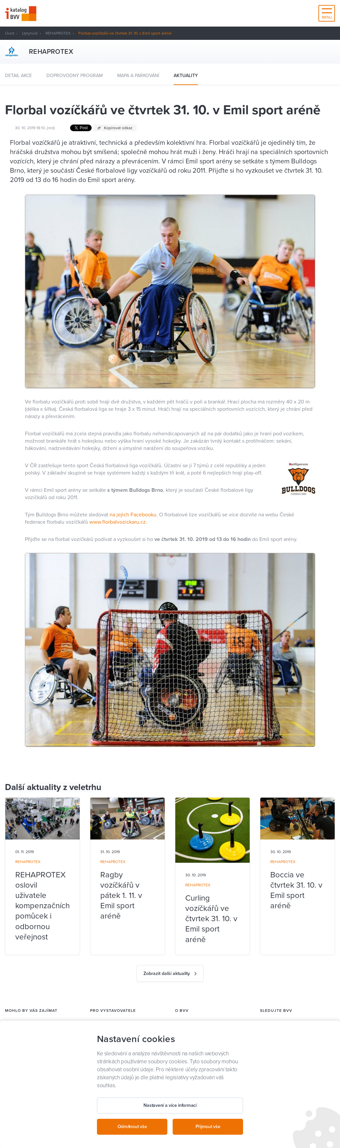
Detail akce (18, 75)
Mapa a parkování (138, 75)
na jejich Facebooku (133, 514)
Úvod (9, 33)
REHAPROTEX (58, 33)
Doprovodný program (74, 75)
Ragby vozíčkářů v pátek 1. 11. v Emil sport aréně (121, 895)
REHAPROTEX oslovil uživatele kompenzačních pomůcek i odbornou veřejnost (42, 906)
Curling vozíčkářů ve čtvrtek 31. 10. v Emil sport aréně (211, 918)
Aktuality (186, 75)
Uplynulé (30, 33)
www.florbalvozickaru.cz (117, 522)
